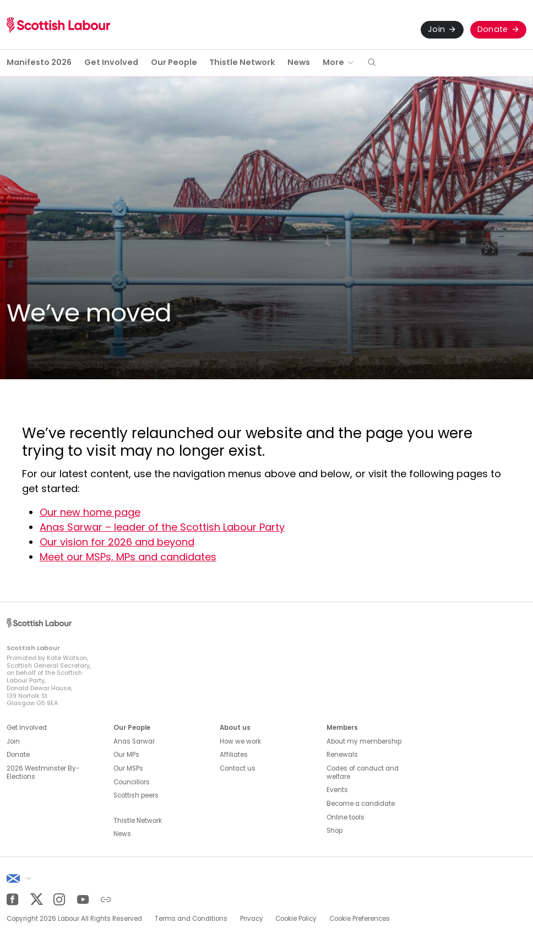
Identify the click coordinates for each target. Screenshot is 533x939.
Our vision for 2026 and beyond (117, 542)
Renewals (342, 754)
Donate (492, 29)
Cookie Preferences (359, 918)
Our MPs (126, 754)
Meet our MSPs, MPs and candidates (128, 557)
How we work (240, 741)
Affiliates (234, 754)
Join (436, 29)
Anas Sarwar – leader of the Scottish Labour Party (162, 527)
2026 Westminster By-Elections (43, 772)
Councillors (131, 782)
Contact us (237, 768)
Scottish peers (136, 795)
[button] (371, 63)
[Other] (106, 899)
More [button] (333, 62)
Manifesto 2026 (39, 62)
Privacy (251, 918)
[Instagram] (59, 899)
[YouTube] (83, 899)
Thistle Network (242, 62)
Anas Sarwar (134, 741)
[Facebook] (12, 899)
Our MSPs (128, 768)
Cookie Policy (296, 918)
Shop (334, 830)
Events (337, 789)
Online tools (346, 817)
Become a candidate (361, 803)
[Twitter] (36, 899)
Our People (174, 62)
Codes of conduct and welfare (363, 772)
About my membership (364, 741)
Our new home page (90, 512)
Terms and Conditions (191, 918)
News (298, 62)
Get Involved (111, 62)
